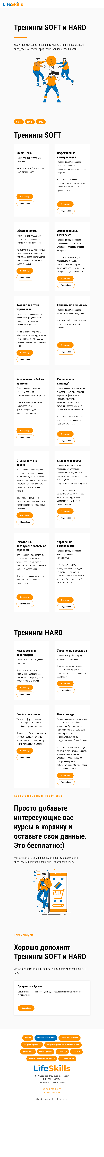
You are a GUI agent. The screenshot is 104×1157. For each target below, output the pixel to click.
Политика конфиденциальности (42, 1059)
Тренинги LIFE (27, 1052)
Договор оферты (67, 1059)
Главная (27, 1038)
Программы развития (32, 1045)
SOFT (18, 121)
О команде (62, 1052)
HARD (30, 121)
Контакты (77, 1052)
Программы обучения (30, 986)
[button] (31, 146)
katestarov (62, 1100)
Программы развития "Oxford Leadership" (63, 1045)
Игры (41, 121)
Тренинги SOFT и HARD (46, 1038)
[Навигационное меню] (99, 4)
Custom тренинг (45, 1052)
